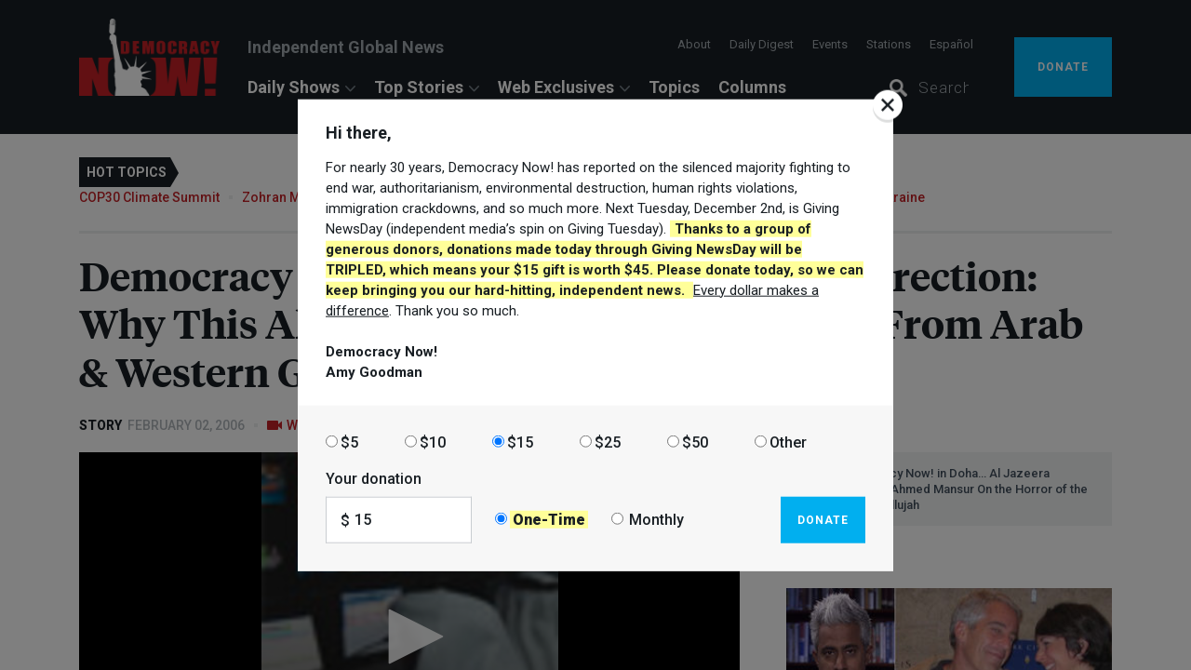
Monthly (656, 520)
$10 (433, 441)
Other (788, 441)
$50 (695, 441)
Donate (823, 519)
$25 (608, 441)
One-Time (549, 520)
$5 (349, 441)
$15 (520, 441)
